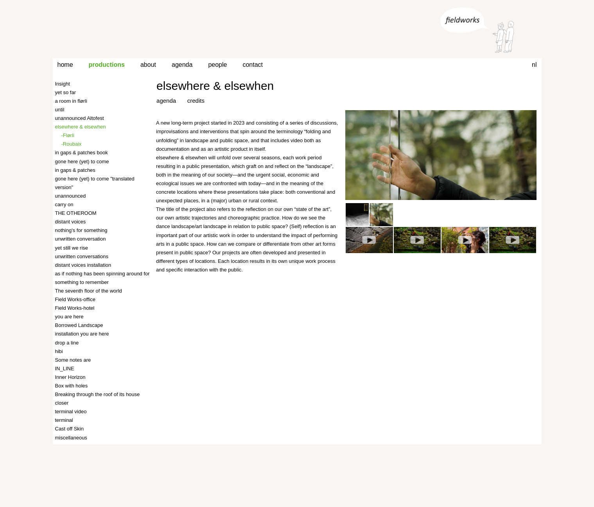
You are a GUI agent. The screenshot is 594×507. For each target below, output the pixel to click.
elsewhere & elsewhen (215, 85)
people (217, 64)
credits (196, 100)
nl (534, 64)
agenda (182, 64)
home (65, 64)
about (148, 64)
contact (252, 64)
